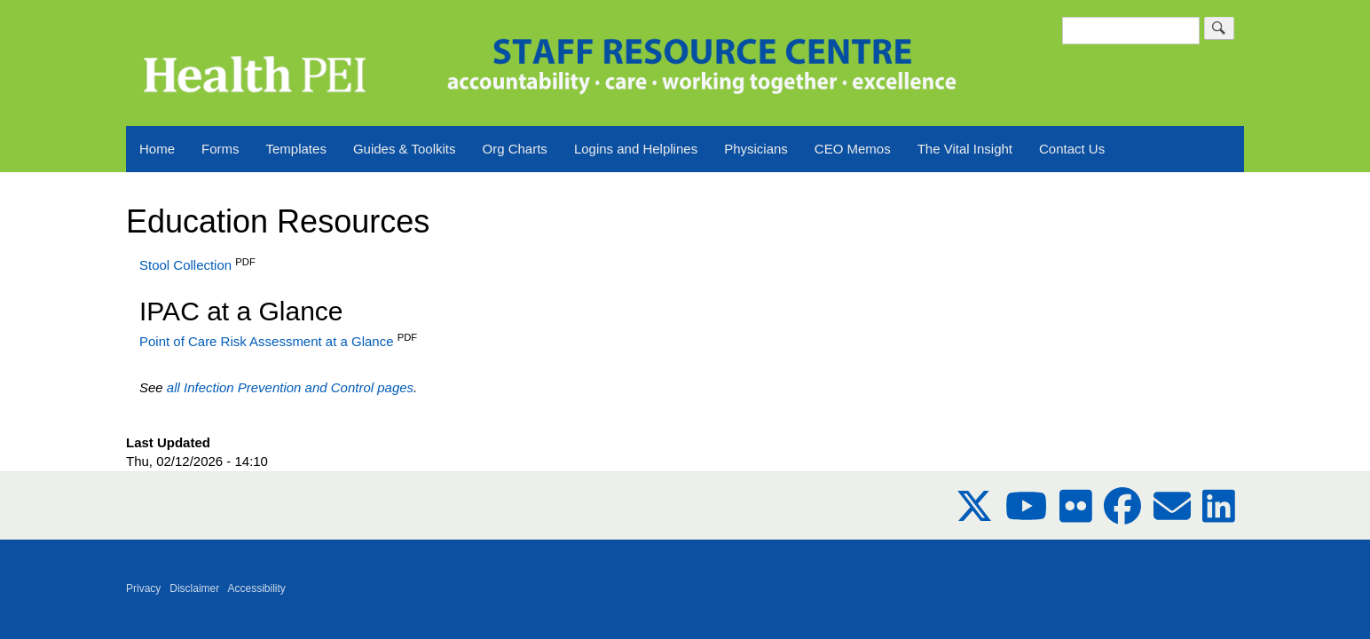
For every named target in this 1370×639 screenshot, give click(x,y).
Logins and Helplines (635, 148)
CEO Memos (853, 148)
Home (157, 148)
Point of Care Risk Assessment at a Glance (266, 341)
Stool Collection (187, 264)
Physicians (756, 148)
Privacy (143, 588)
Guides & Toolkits (404, 148)
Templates (296, 148)
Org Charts (515, 148)
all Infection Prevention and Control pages (290, 387)
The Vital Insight (964, 148)
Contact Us (1072, 148)
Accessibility (257, 588)
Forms (220, 148)
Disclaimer (194, 588)
